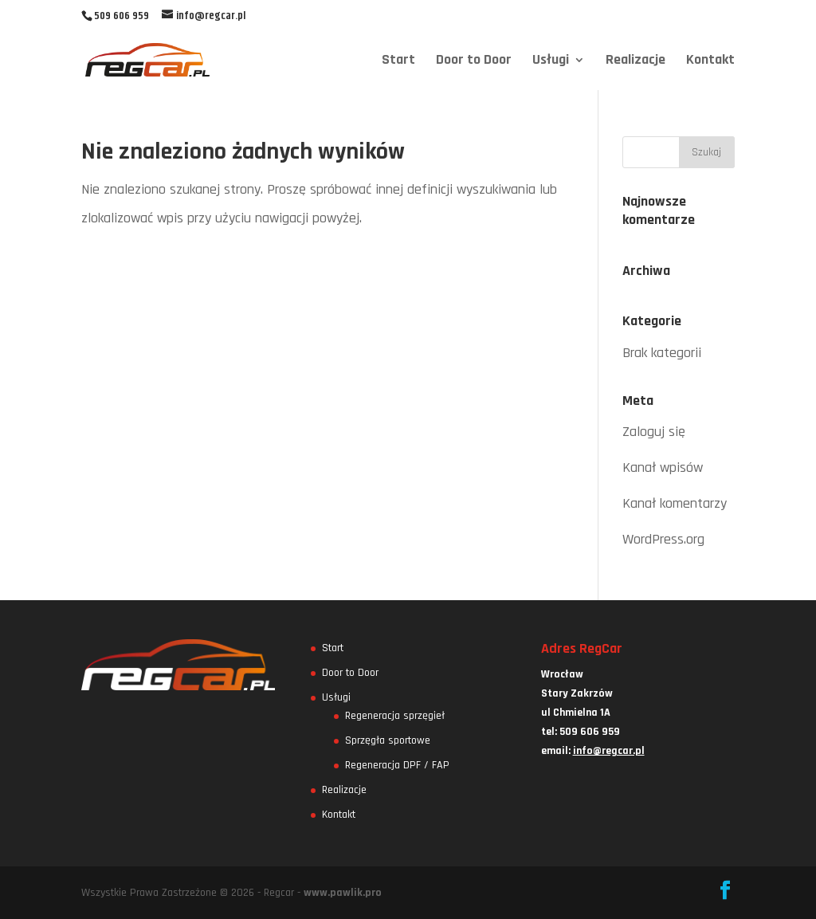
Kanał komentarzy (674, 503)
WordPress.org (663, 539)
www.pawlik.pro (343, 893)
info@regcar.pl (609, 751)
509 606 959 (121, 16)
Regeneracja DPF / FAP (397, 765)
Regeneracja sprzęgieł (395, 716)
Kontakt (710, 61)
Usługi (550, 61)
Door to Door (474, 61)
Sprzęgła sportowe (387, 740)
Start (398, 61)
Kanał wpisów (662, 467)
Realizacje (635, 61)
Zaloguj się (653, 431)
